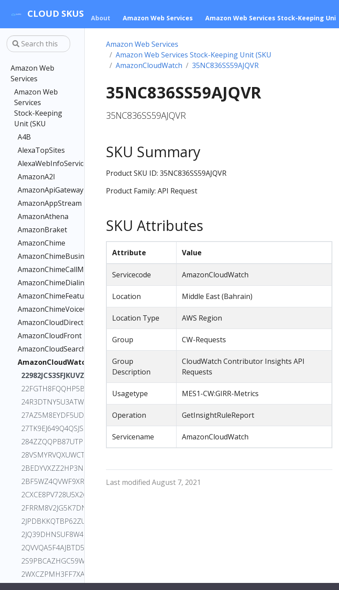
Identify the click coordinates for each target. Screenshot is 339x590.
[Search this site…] (38, 43)
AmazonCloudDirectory (38, 322)
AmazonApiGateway (38, 190)
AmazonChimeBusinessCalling (38, 256)
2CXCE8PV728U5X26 (40, 494)
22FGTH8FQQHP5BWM (40, 388)
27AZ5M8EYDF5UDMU (40, 415)
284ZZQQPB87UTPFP (40, 441)
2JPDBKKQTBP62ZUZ (40, 521)
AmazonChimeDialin (38, 282)
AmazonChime (38, 243)
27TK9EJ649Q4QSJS (40, 428)
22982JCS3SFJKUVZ (40, 375)
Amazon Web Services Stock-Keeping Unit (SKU (38, 108)
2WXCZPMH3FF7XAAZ (40, 574)
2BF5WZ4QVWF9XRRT (40, 481)
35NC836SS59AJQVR (225, 65)
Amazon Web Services (32, 73)
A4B (24, 137)
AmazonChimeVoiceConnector (38, 309)
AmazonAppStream (38, 203)
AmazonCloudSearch (38, 349)
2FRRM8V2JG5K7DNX (40, 508)
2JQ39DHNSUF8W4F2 (40, 534)
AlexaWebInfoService (38, 163)
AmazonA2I (36, 177)
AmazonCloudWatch (38, 362)
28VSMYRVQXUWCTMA (40, 455)
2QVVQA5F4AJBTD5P (40, 547)
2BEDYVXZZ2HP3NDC (40, 468)
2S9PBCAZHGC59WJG (40, 561)
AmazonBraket (38, 229)
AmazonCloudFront (38, 335)
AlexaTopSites (38, 150)
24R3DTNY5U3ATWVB (40, 402)
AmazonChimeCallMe (38, 269)
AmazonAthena (38, 216)
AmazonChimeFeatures (38, 296)
